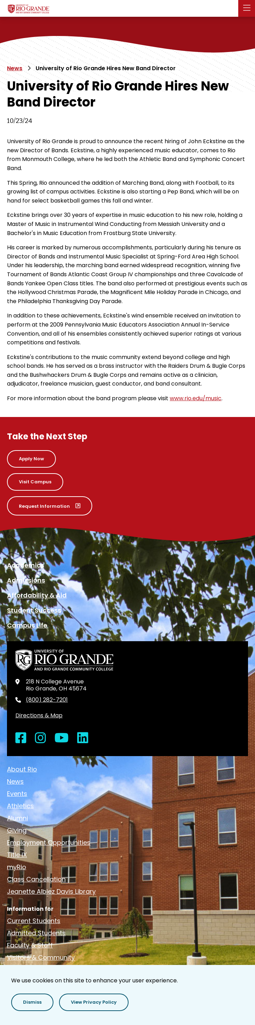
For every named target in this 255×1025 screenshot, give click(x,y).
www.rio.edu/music (195, 398)
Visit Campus (35, 481)
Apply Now (31, 458)
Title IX (17, 854)
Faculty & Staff (30, 945)
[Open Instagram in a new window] (40, 738)
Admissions (26, 580)
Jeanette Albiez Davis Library (51, 891)
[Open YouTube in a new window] (61, 738)
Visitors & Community (41, 957)
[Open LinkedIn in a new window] (82, 738)
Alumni (17, 818)
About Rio (22, 769)
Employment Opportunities (48, 842)
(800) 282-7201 (47, 700)
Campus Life (27, 625)
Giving (17, 830)
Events (17, 793)
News (14, 68)
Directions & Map (39, 715)
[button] (246, 8)
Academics (25, 565)
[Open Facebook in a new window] (21, 738)
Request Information (44, 506)
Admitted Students (36, 933)
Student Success (34, 610)
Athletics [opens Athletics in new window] (20, 805)
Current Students (33, 920)
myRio (16, 867)
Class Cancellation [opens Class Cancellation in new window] (36, 879)
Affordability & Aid (37, 595)
